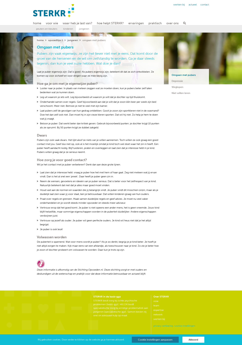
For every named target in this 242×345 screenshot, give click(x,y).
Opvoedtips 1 (55, 40)
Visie (155, 301)
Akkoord (193, 339)
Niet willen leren (181, 93)
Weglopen (177, 87)
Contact (204, 4)
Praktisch (155, 23)
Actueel (193, 4)
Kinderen (68, 28)
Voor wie (52, 23)
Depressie (177, 81)
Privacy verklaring (163, 325)
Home (37, 23)
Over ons (172, 23)
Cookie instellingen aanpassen (155, 339)
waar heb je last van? (77, 23)
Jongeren (84, 28)
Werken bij (179, 4)
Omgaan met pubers (184, 75)
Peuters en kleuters (46, 28)
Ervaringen (136, 23)
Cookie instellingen (184, 325)
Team (156, 305)
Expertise (158, 310)
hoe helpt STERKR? (110, 23)
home (40, 40)
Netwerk (158, 314)
